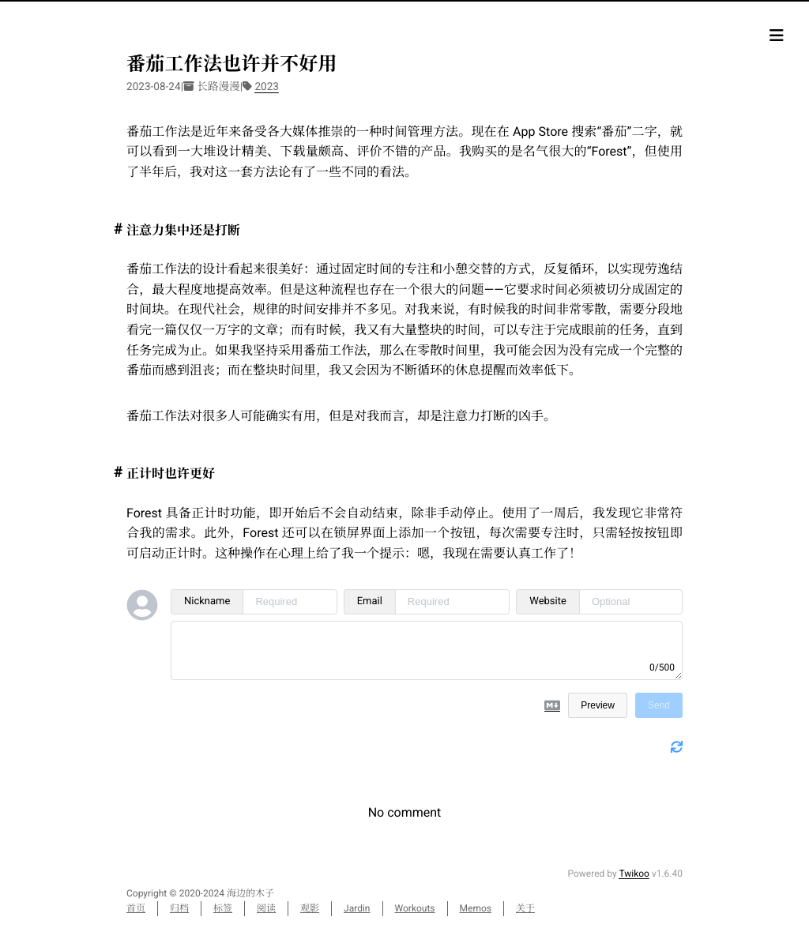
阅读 (266, 908)
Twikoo (634, 873)
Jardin (357, 908)
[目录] (776, 35)
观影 (309, 908)
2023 (266, 87)
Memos (475, 908)
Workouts (415, 908)
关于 (525, 908)
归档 (179, 908)
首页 (135, 908)
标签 (222, 908)
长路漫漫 (218, 87)
